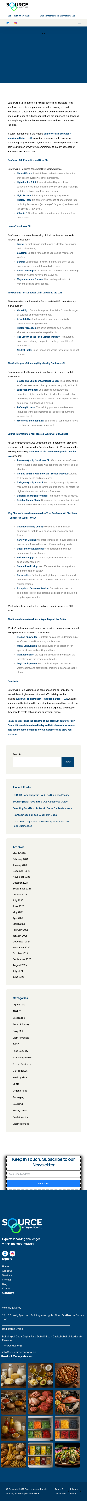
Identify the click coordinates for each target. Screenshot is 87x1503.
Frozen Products (22, 1066)
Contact (6, 1290)
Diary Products (21, 1039)
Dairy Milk (18, 1033)
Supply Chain (20, 1112)
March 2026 (19, 855)
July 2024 (18, 973)
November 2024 (21, 949)
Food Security (20, 1052)
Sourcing (18, 1105)
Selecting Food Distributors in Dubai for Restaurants (42, 810)
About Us (7, 1272)
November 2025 (21, 878)
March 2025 (19, 925)
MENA (16, 1086)
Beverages (19, 1019)
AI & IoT (17, 1013)
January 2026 (20, 867)
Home (5, 1268)
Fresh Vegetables (22, 1059)
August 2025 (20, 896)
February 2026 (21, 861)
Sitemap (6, 1281)
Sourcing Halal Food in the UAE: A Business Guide (40, 803)
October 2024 (20, 955)
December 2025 (21, 872)
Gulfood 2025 (20, 1072)
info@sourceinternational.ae (19, 1354)
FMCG (16, 1046)
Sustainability (20, 1119)
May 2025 (18, 914)
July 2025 (18, 902)
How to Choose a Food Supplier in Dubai (35, 816)
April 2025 (18, 920)
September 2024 (22, 961)
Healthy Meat (20, 1079)
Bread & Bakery (21, 1026)
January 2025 (20, 937)
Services (7, 1277)
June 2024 (18, 978)
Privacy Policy (74, 1493)
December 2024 (21, 943)
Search (17, 756)
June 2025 (18, 908)
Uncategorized (21, 1125)
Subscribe (43, 1185)
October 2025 (20, 884)
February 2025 (20, 931)
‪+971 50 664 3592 (12, 1348)
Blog (4, 1286)
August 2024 (20, 967)
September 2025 (22, 890)
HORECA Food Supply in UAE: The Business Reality (41, 797)
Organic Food (20, 1092)
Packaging (18, 1099)
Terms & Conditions (60, 1493)
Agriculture (19, 1006)
